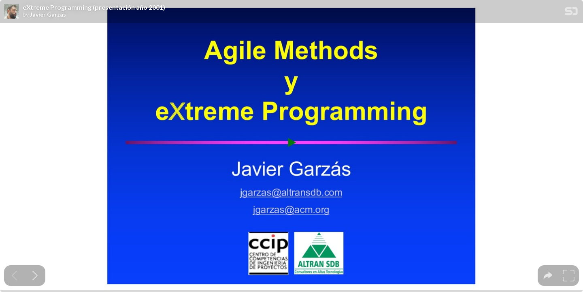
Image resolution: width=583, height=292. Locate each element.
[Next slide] (35, 275)
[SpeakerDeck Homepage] (571, 13)
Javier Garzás (48, 14)
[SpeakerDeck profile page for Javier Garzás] (11, 11)
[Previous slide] (14, 275)
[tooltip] (548, 275)
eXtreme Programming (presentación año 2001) (94, 7)
